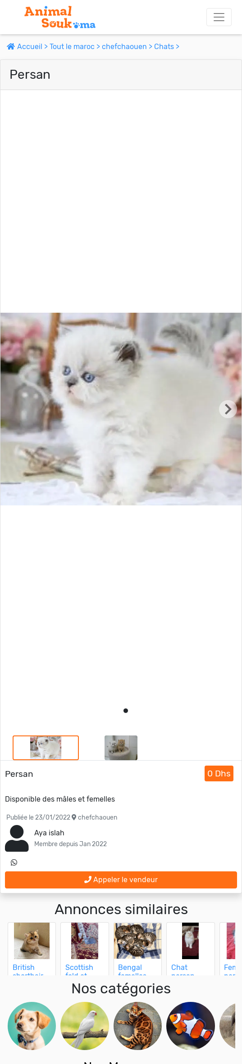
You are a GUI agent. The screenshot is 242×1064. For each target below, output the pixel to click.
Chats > (166, 46)
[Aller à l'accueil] (60, 17)
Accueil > (28, 46)
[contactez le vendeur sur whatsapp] (14, 862)
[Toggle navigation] (219, 17)
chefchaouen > (128, 46)
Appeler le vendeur (121, 879)
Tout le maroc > (76, 46)
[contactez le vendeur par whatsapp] (14, 862)
